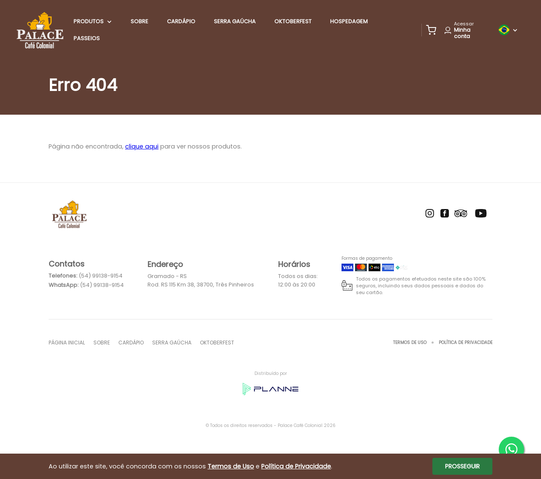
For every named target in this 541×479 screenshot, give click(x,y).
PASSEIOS (87, 38)
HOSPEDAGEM (349, 21)
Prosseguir (462, 466)
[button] (431, 30)
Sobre (139, 21)
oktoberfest (292, 21)
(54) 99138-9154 (101, 276)
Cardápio (181, 21)
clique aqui (141, 146)
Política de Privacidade (465, 342)
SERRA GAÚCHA (235, 21)
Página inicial (67, 342)
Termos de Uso (409, 342)
